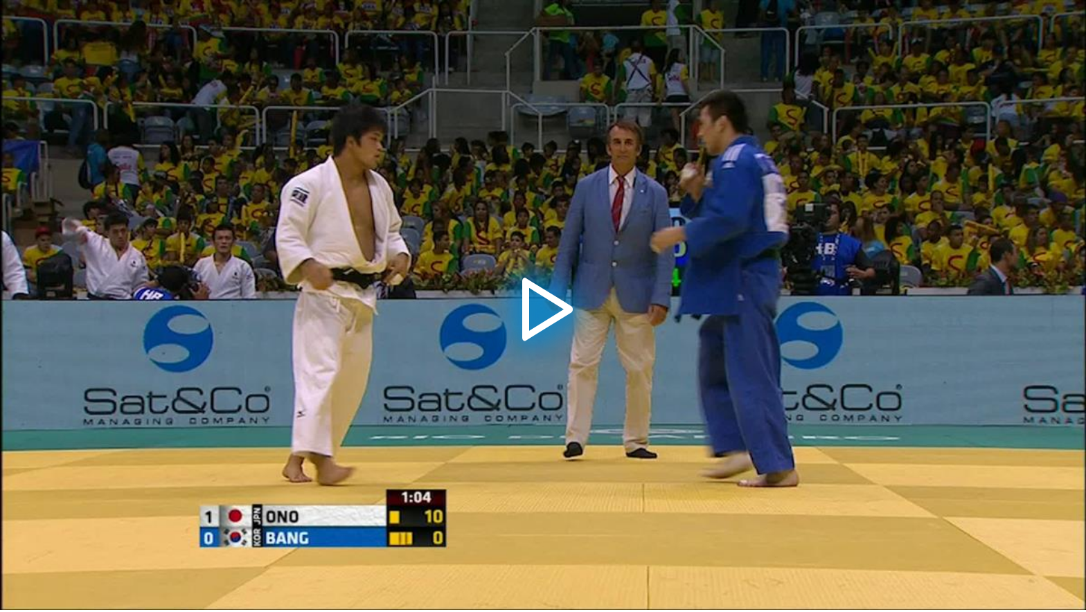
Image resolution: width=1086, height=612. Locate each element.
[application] (543, 305)
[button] (543, 305)
